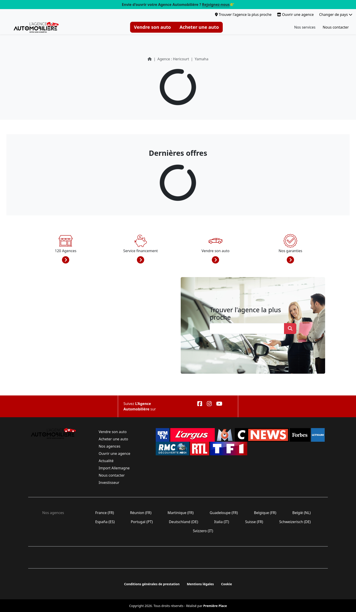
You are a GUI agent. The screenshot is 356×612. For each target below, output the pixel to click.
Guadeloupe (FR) (224, 512)
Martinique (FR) (181, 512)
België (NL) (301, 512)
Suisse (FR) (254, 521)
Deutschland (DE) (183, 521)
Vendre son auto (152, 27)
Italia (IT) (221, 521)
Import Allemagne (114, 468)
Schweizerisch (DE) (295, 521)
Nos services (305, 27)
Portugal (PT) (142, 521)
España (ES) (105, 521)
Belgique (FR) (265, 512)
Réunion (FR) (140, 512)
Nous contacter (336, 27)
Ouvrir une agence (295, 14)
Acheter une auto (199, 27)
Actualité (106, 460)
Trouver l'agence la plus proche (243, 14)
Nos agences (109, 446)
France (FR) (104, 512)
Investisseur (109, 482)
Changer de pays (335, 14)
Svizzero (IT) (203, 530)
